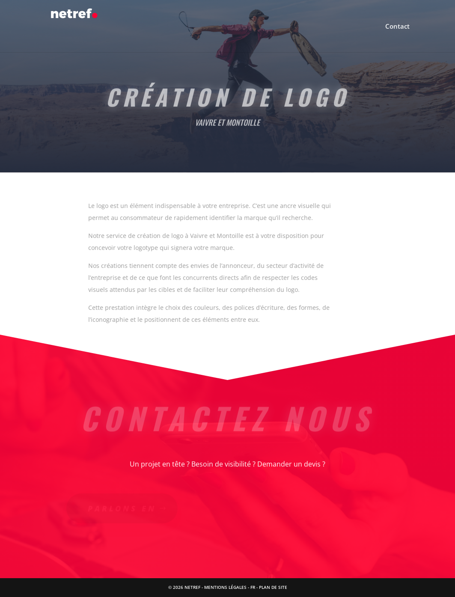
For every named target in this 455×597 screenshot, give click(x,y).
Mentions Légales (225, 587)
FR (252, 587)
